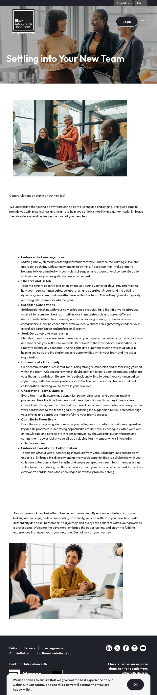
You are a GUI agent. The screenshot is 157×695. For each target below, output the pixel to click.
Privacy (29, 648)
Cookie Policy (19, 653)
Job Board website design (54, 653)
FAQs (13, 648)
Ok (135, 684)
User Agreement (54, 648)
